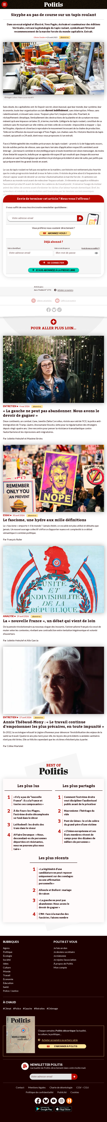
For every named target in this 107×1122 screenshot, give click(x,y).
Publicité (62, 1092)
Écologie (7, 955)
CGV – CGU (82, 1087)
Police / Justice (10, 990)
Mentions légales (37, 1087)
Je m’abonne (60, 955)
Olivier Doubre (39, 37)
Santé (6, 986)
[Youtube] (53, 1101)
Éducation (8, 983)
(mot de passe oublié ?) (90, 248)
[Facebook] (38, 1101)
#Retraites (39, 1008)
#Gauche (27, 1008)
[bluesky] (46, 1101)
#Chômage (52, 1008)
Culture (7, 967)
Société (7, 959)
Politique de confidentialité (39, 1092)
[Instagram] (61, 1101)
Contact (20, 1087)
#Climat (7, 1008)
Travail (6, 975)
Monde (6, 971)
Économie (8, 979)
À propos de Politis (63, 963)
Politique (7, 951)
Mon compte (60, 967)
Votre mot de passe (62, 248)
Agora (6, 948)
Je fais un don (60, 948)
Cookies (74, 1092)
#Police (17, 1008)
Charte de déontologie (61, 1087)
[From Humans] (69, 1101)
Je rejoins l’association (65, 959)
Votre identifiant (14, 248)
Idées (6, 963)
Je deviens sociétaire (64, 951)
